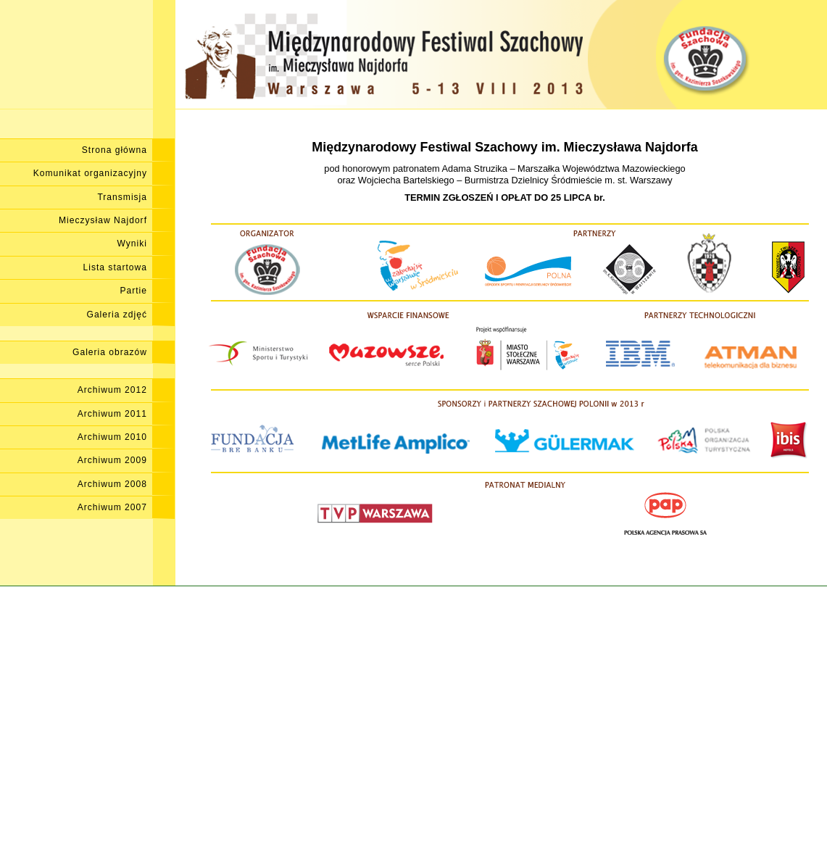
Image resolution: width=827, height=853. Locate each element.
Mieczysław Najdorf (103, 220)
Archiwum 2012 (112, 390)
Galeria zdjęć (117, 314)
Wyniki (132, 243)
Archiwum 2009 (112, 460)
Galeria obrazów (109, 352)
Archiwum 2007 (112, 507)
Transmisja (122, 197)
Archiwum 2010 (112, 437)
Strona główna (114, 150)
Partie (133, 291)
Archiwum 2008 (112, 484)
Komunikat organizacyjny (90, 173)
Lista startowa (115, 267)
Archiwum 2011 (112, 414)
